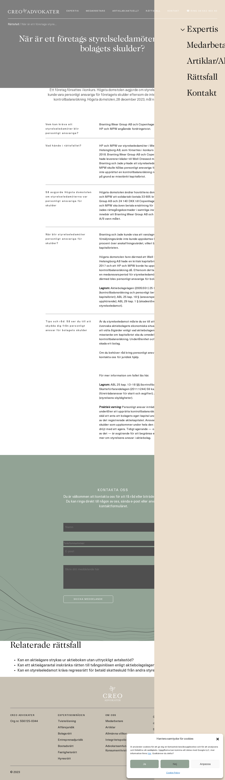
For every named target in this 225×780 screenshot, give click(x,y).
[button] (217, 739)
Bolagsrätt (65, 733)
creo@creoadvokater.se (169, 723)
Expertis (72, 11)
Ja (144, 764)
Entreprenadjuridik (70, 740)
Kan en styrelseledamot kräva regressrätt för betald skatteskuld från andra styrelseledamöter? (98, 670)
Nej (175, 764)
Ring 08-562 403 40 (204, 11)
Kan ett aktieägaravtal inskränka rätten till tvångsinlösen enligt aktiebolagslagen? (87, 665)
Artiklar (110, 727)
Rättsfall (153, 11)
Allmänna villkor (116, 733)
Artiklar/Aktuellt (125, 11)
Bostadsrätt (66, 746)
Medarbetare (95, 11)
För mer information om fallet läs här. (124, 375)
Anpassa (205, 764)
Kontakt (173, 11)
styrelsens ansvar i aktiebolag (130, 438)
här (149, 753)
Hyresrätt (64, 758)
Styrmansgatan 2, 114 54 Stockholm (177, 729)
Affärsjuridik (66, 727)
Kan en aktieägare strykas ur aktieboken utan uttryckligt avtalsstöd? (75, 660)
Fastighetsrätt (67, 752)
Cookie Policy (173, 773)
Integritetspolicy (116, 740)
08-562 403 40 (162, 717)
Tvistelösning (67, 721)
